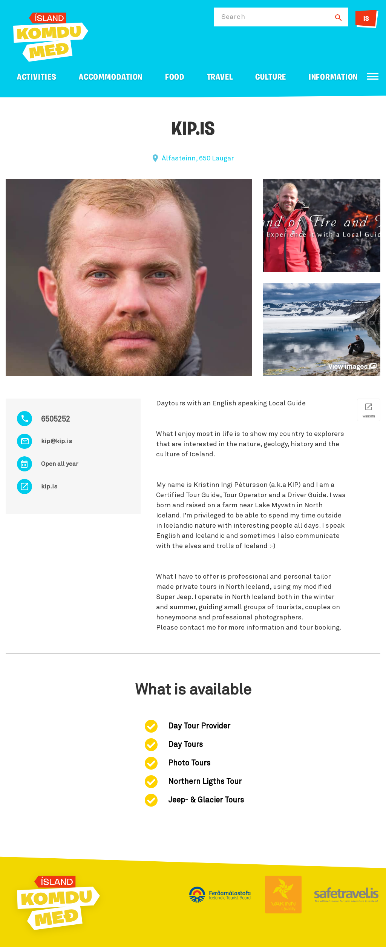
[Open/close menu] (373, 76)
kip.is (49, 487)
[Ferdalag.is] (50, 35)
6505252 (55, 419)
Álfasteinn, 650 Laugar (198, 158)
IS (366, 19)
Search (233, 17)
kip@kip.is (56, 441)
